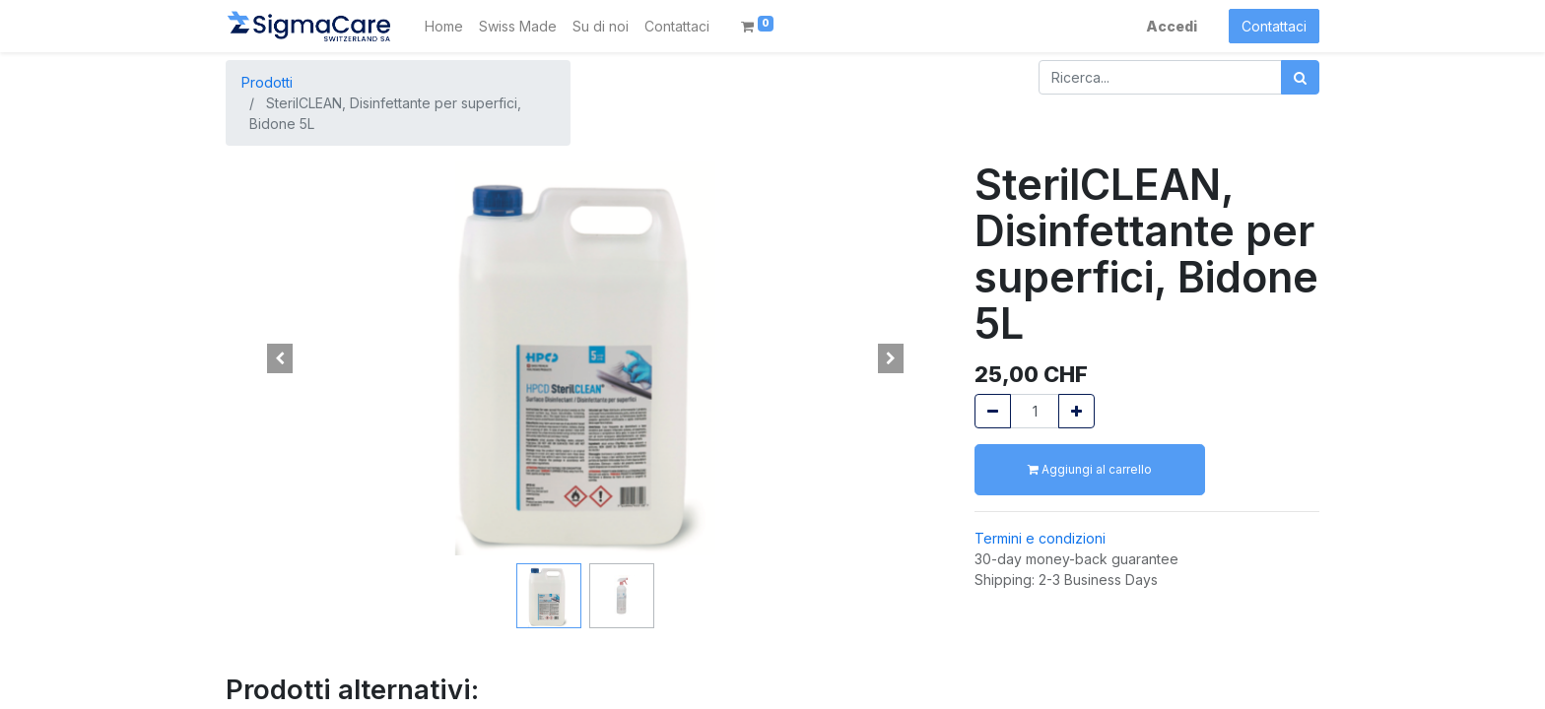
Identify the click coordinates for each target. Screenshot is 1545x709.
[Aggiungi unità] (1076, 411)
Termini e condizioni (1040, 538)
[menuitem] (444, 26)
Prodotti (267, 82)
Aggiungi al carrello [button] (1090, 469)
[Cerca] (1300, 77)
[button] (280, 358)
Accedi (1171, 26)
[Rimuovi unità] (992, 411)
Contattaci (1274, 26)
